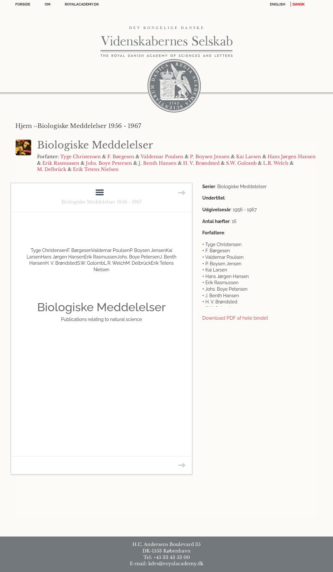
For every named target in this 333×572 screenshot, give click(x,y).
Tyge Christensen (80, 157)
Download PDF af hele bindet (235, 318)
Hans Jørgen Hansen (292, 157)
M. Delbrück (51, 169)
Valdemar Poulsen (162, 157)
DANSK (299, 4)
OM (47, 4)
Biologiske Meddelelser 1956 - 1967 (101, 202)
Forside (22, 4)
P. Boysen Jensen (210, 157)
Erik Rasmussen (60, 163)
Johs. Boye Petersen (109, 163)
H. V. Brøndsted (201, 163)
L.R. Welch (275, 163)
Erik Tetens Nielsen (96, 169)
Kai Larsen (248, 157)
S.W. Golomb (241, 163)
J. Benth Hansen (158, 163)
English (278, 4)
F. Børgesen (120, 157)
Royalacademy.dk (82, 4)
